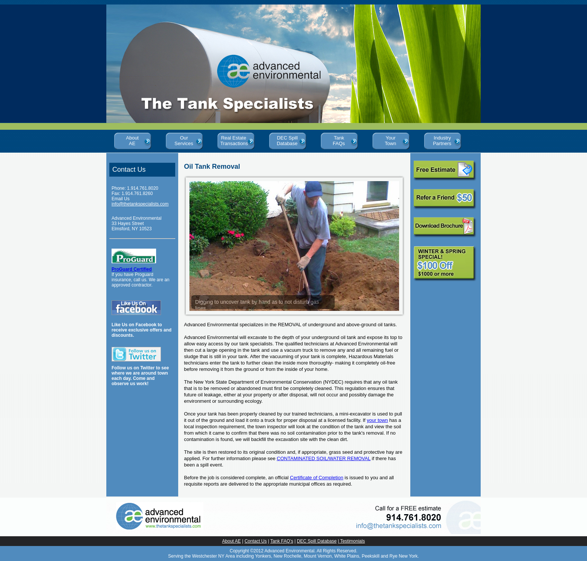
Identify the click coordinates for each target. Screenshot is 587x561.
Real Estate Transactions (235, 139)
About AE (132, 139)
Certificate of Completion (316, 477)
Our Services (183, 139)
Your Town (390, 139)
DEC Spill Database (287, 139)
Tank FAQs (339, 139)
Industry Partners (442, 139)
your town (377, 420)
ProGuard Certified (132, 269)
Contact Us (255, 541)
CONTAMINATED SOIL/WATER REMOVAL (323, 458)
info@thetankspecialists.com (140, 204)
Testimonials (352, 541)
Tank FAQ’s (281, 541)
